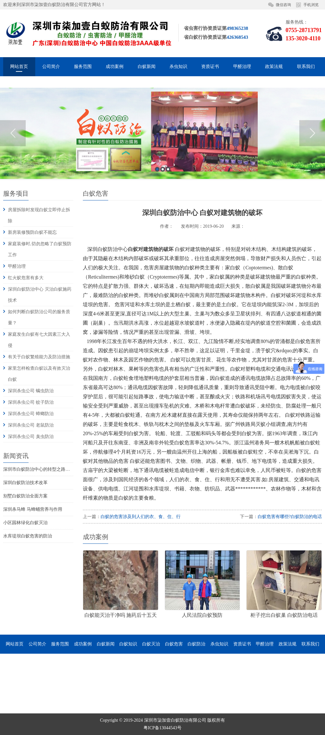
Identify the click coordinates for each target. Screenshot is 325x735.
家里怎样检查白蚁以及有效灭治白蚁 (39, 374)
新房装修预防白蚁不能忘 (32, 232)
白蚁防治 (196, 644)
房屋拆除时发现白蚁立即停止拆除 (39, 215)
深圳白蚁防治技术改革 (25, 482)
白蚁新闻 (147, 66)
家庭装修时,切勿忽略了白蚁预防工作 (39, 249)
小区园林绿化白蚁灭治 (25, 522)
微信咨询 (283, 5)
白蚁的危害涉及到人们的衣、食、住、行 (141, 516)
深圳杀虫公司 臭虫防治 (31, 436)
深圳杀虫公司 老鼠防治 (31, 425)
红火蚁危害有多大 (25, 277)
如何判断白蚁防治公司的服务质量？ (39, 317)
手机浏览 (311, 5)
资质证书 (210, 66)
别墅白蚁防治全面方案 (25, 496)
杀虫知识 (178, 66)
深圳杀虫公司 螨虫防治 (31, 390)
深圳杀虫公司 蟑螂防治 (31, 413)
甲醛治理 (242, 66)
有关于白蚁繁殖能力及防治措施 (39, 356)
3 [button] (168, 212)
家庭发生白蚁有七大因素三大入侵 (39, 340)
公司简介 (51, 66)
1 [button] (157, 212)
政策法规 (274, 66)
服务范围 (83, 66)
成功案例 (114, 66)
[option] (162, 175)
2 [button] (163, 212)
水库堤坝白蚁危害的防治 (27, 536)
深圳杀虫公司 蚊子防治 (31, 402)
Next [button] (312, 176)
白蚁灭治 (151, 644)
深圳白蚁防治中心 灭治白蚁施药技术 (39, 295)
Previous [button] (13, 176)
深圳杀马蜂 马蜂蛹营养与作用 (32, 509)
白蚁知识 (128, 644)
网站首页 (19, 66)
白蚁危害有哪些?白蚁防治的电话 (290, 516)
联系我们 (306, 66)
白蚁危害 (174, 644)
